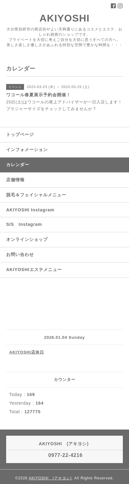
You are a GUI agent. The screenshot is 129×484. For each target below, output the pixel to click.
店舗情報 (15, 179)
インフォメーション (27, 149)
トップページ (20, 134)
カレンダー (17, 164)
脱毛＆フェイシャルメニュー (36, 194)
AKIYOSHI (69, 18)
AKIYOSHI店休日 (26, 352)
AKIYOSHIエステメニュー (34, 269)
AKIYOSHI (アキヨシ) (50, 478)
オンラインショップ (27, 239)
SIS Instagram (24, 224)
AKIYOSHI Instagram (30, 209)
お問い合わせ (20, 254)
